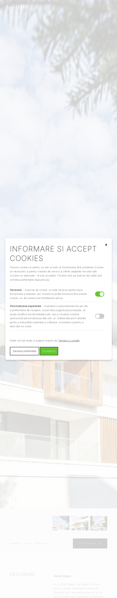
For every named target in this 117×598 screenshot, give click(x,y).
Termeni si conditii (69, 340)
